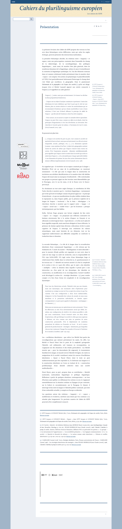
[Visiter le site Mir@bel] (23, 166)
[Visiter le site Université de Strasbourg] (23, 145)
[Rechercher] (31, 19)
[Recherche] (21, 19)
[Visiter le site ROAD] (23, 175)
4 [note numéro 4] (40, 440)
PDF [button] (100, 32)
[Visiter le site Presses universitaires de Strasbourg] (23, 155)
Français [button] (107, 1)
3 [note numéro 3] (40, 425)
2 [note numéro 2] (40, 419)
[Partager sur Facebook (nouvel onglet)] (94, 26)
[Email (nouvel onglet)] (101, 26)
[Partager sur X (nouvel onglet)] (96, 26)
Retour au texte (44, 415)
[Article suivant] (105, 20)
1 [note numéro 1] (40, 413)
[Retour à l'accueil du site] (61, 10)
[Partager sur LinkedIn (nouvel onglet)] (98, 26)
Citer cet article (100, 29)
